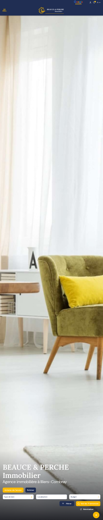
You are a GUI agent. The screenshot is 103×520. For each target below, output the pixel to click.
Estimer (30, 492)
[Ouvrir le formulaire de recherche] (66, 505)
